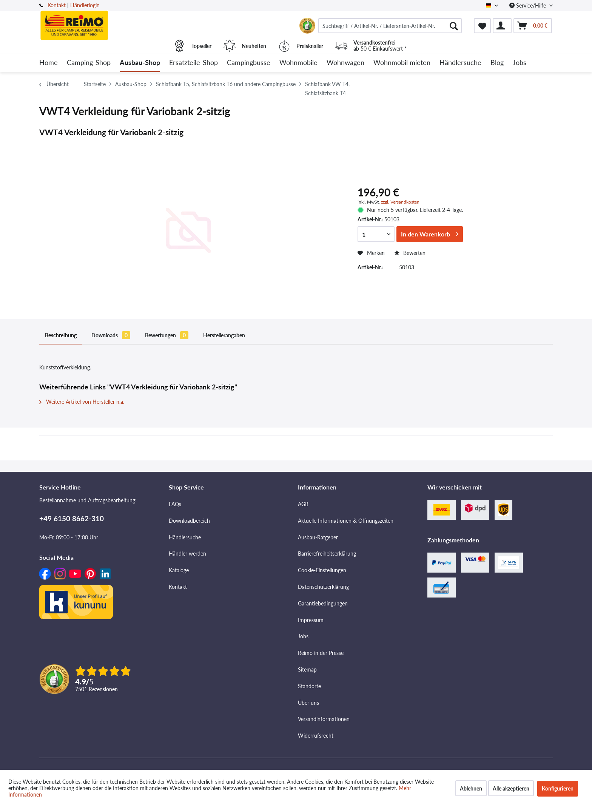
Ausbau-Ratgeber (318, 537)
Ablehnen (471, 788)
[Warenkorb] (532, 25)
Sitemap (307, 669)
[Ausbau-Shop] (140, 63)
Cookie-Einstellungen (322, 570)
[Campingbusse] (248, 63)
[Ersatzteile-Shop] (193, 63)
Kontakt (57, 5)
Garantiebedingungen (323, 603)
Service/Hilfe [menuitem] (528, 5)
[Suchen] (454, 25)
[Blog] (497, 63)
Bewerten (410, 253)
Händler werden (187, 553)
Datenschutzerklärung (323, 587)
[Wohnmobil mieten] (401, 63)
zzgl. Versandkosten (400, 202)
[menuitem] (390, 25)
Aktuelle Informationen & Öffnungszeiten (345, 520)
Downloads (110, 335)
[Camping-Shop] (89, 63)
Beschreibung (61, 335)
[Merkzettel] (482, 25)
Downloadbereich (189, 520)
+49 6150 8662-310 (71, 518)
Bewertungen (166, 335)
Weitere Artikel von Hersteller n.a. (81, 401)
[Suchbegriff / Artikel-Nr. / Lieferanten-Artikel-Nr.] (390, 25)
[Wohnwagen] (345, 63)
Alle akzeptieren (511, 788)
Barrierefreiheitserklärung (327, 553)
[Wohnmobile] (298, 63)
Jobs (303, 636)
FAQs (175, 504)
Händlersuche (185, 537)
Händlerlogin (85, 5)
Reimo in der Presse (321, 653)
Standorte (309, 686)
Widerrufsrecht (315, 735)
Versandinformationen (324, 719)
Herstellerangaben (224, 335)
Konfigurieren (558, 788)
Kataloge (179, 570)
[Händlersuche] (460, 63)
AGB (303, 504)
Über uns (308, 702)
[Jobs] (519, 63)
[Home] (48, 63)
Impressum (311, 620)
